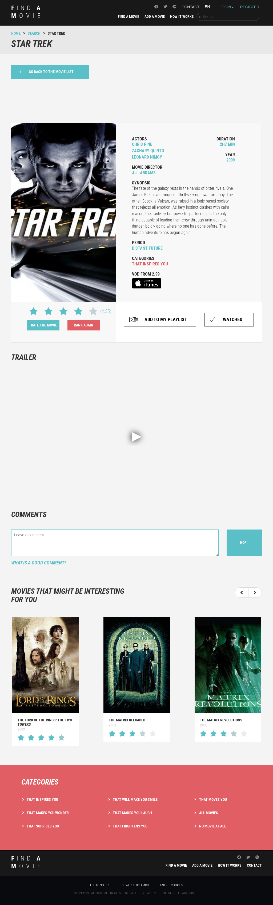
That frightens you (130, 826)
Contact (190, 7)
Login (226, 7)
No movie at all (212, 826)
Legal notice (100, 885)
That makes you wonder (48, 813)
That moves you (213, 799)
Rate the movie (44, 325)
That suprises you (43, 826)
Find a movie (128, 16)
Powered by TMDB (135, 885)
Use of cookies (171, 885)
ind (27, 11)
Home (16, 33)
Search (34, 33)
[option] (45, 681)
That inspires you (42, 799)
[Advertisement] (136, 100)
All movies (208, 813)
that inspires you (150, 263)
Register (249, 7)
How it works (182, 16)
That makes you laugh (132, 813)
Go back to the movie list (46, 71)
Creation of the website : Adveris (168, 893)
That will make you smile (135, 799)
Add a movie (154, 16)
